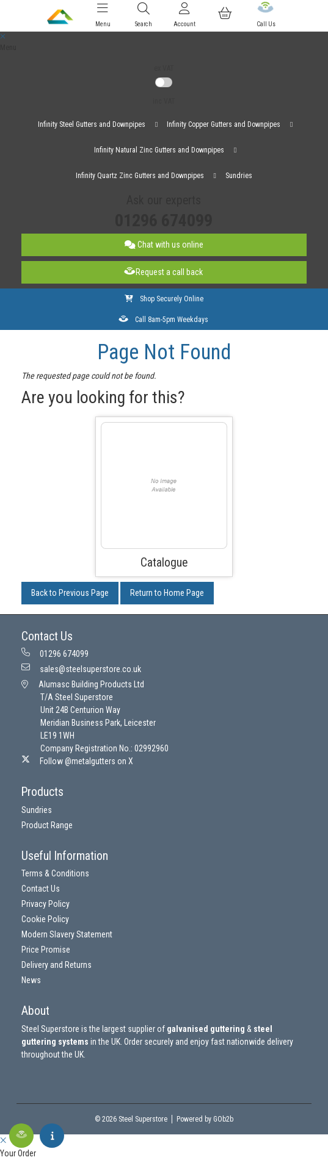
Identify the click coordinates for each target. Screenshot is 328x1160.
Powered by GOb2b (205, 1119)
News (31, 980)
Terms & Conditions (55, 873)
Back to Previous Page (70, 593)
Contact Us (40, 888)
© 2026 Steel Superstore (131, 1119)
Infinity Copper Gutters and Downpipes (223, 124)
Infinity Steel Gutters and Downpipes (91, 124)
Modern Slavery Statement (66, 934)
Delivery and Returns (56, 965)
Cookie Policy (45, 919)
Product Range (47, 825)
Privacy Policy (45, 904)
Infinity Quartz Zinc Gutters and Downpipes (140, 175)
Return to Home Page (167, 593)
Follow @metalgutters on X (77, 760)
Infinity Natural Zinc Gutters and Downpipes (159, 150)
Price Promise (45, 949)
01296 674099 (164, 220)
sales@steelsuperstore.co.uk (81, 668)
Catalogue (164, 563)
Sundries (238, 175)
